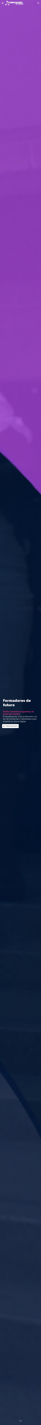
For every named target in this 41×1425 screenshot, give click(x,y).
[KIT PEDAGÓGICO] (10, 726)
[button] (2, 3)
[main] (20, 703)
